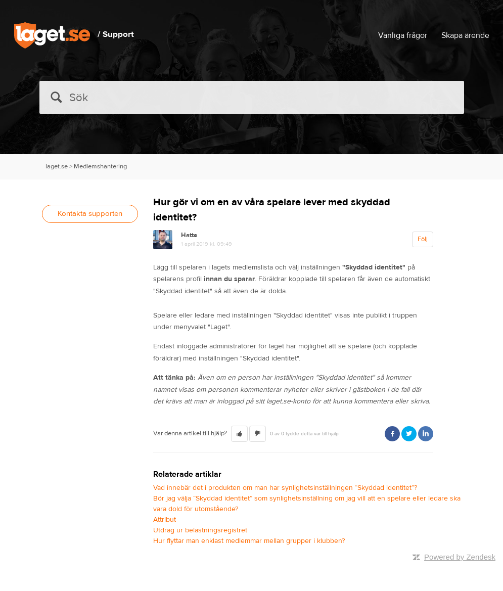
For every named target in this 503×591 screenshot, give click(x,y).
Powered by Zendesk (459, 557)
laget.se (56, 166)
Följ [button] (423, 239)
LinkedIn (425, 433)
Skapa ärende (465, 35)
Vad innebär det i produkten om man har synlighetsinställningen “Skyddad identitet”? (285, 487)
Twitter (409, 433)
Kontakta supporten (90, 213)
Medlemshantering (100, 166)
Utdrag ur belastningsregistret (200, 530)
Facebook (392, 433)
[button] (239, 434)
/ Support (116, 34)
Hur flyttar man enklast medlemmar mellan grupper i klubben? (249, 540)
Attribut (164, 519)
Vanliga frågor (402, 35)
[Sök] (251, 97)
